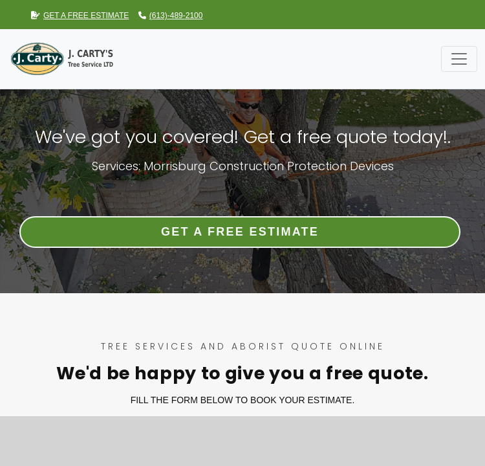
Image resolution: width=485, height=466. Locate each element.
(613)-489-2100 (170, 15)
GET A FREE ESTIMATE (80, 15)
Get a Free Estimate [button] (240, 231)
